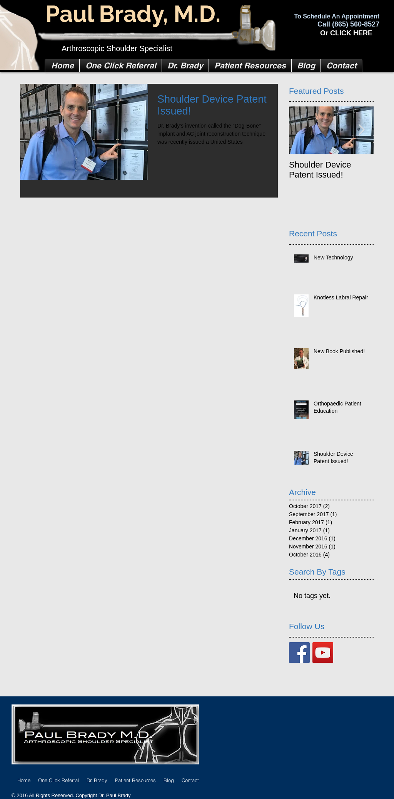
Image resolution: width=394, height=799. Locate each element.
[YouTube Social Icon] (322, 652)
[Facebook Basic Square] (299, 652)
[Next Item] (361, 130)
